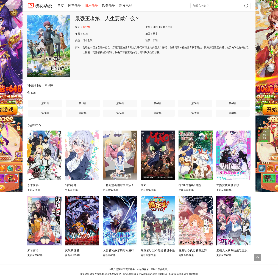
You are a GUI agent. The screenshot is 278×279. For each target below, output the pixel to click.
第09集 (158, 103)
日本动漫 (91, 5)
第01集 (233, 113)
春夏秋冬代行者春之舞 (193, 250)
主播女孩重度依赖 (227, 185)
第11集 (83, 103)
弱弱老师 (70, 185)
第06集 (45, 113)
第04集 (120, 113)
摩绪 (143, 185)
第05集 (83, 113)
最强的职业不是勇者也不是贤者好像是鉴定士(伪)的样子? (158, 250)
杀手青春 (33, 185)
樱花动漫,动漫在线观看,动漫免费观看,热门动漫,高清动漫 (109, 274)
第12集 (45, 103)
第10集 (120, 103)
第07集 (233, 103)
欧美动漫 (108, 5)
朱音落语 (33, 250)
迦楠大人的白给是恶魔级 (232, 250)
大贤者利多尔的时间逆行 (118, 250)
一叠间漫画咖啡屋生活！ (118, 185)
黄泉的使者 (72, 250)
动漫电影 (125, 5)
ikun (31, 92)
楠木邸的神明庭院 (190, 185)
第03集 (158, 113)
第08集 (195, 103)
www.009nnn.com (148, 274)
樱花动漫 (43, 5)
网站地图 (193, 274)
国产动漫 (74, 5)
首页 (60, 5)
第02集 (195, 113)
